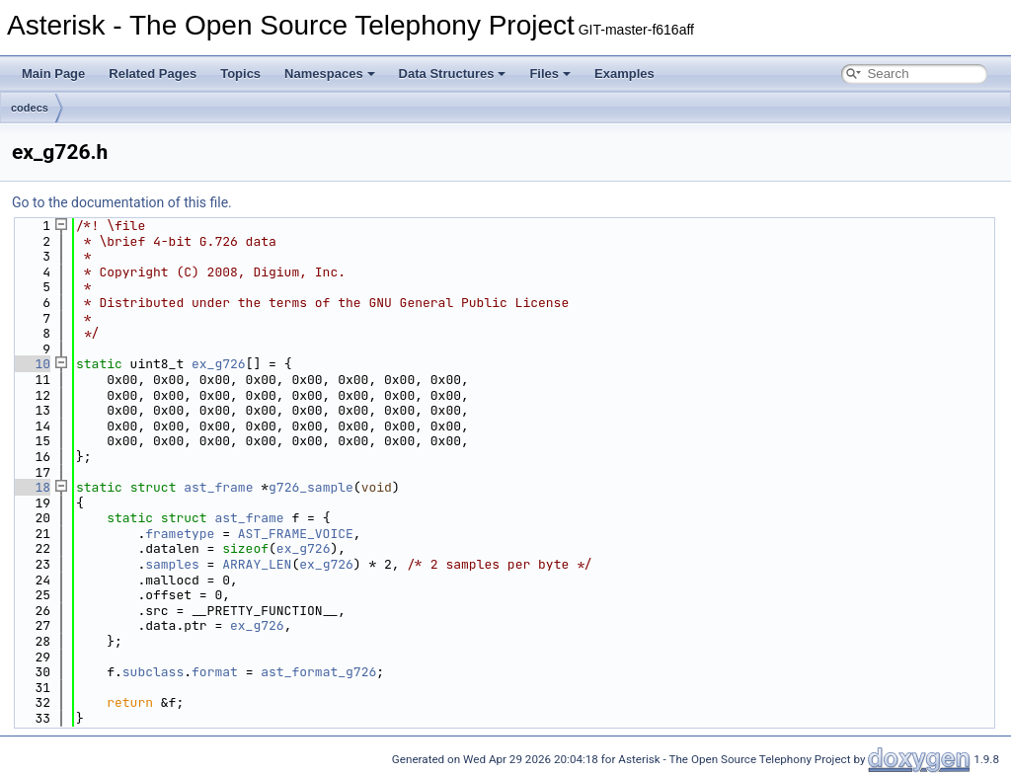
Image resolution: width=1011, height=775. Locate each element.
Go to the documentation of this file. (122, 202)
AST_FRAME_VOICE (295, 533)
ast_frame (218, 487)
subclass (153, 671)
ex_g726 (219, 363)
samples (172, 564)
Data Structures (452, 73)
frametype (179, 533)
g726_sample (311, 487)
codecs (29, 108)
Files (550, 73)
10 (31, 363)
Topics (240, 73)
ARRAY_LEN (256, 564)
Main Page (53, 73)
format (215, 671)
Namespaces (329, 73)
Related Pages (152, 73)
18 (31, 487)
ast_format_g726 (318, 671)
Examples (624, 73)
